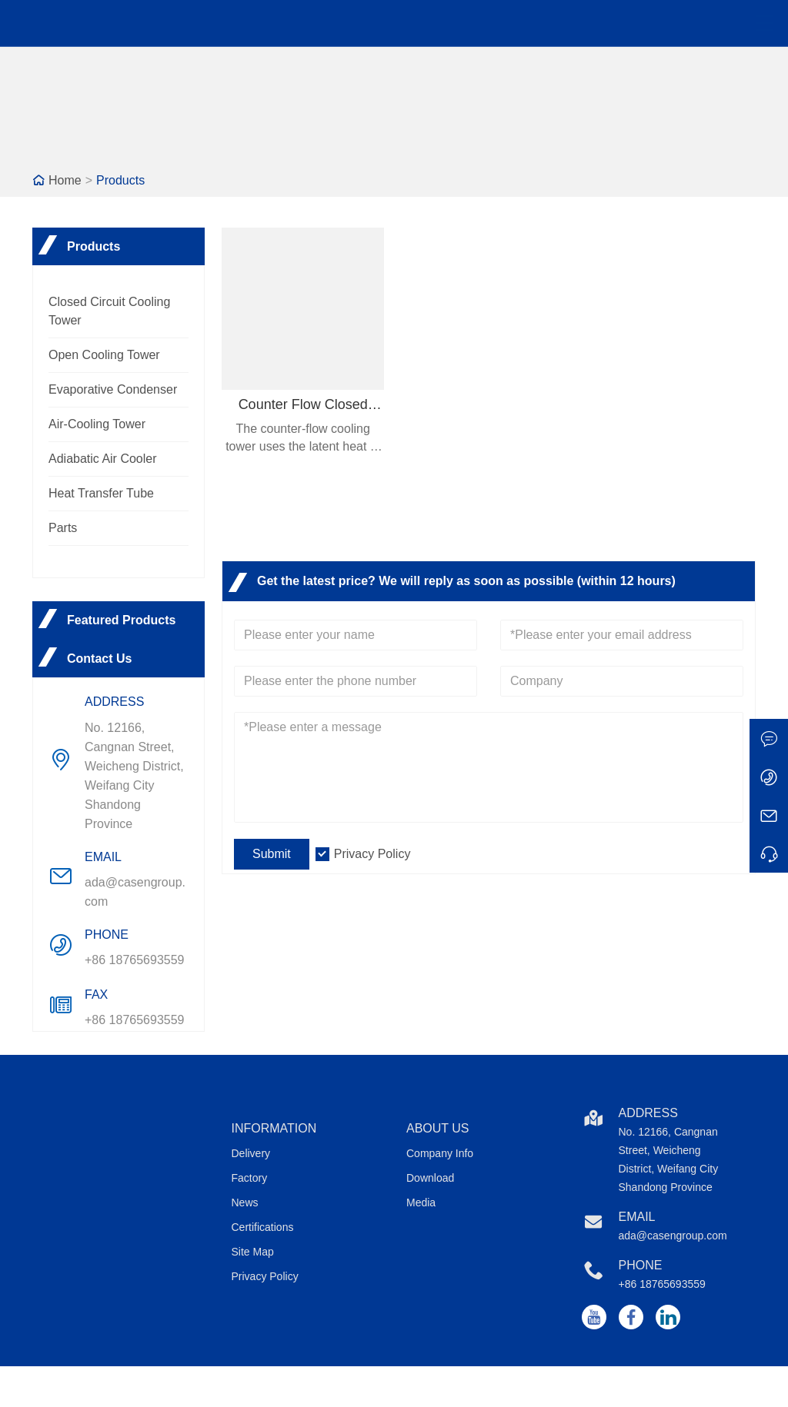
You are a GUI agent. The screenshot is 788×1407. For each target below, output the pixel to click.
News (245, 1202)
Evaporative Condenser (112, 389)
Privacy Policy (372, 853)
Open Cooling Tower (104, 354)
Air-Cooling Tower (96, 424)
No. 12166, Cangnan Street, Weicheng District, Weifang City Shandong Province (134, 775)
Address (648, 1112)
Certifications (263, 1227)
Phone (641, 1265)
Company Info (439, 1153)
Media (421, 1202)
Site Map (253, 1252)
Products (120, 180)
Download (430, 1178)
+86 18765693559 (134, 959)
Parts (62, 527)
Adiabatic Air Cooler (102, 458)
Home (65, 180)
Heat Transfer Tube (101, 493)
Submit (271, 853)
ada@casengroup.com (135, 892)
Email (637, 1216)
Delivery (251, 1153)
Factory (250, 1178)
